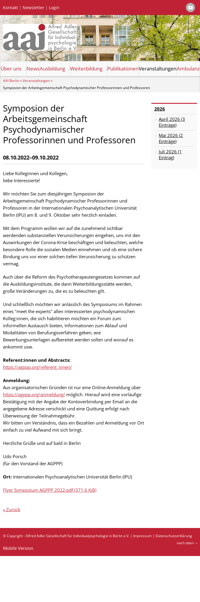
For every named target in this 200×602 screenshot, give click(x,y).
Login (54, 7)
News (33, 68)
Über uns (11, 68)
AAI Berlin (11, 80)
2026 (159, 109)
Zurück (13, 509)
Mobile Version (18, 548)
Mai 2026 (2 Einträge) (171, 138)
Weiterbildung (86, 68)
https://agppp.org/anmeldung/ (34, 394)
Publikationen (122, 68)
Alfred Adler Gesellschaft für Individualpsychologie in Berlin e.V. (77, 535)
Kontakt (10, 7)
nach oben (185, 542)
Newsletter (33, 7)
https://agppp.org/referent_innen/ (37, 367)
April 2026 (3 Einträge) (172, 122)
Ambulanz (188, 68)
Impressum (142, 535)
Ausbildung (52, 68)
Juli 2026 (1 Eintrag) (170, 154)
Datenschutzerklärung (174, 535)
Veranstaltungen (157, 68)
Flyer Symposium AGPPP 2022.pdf (49, 490)
